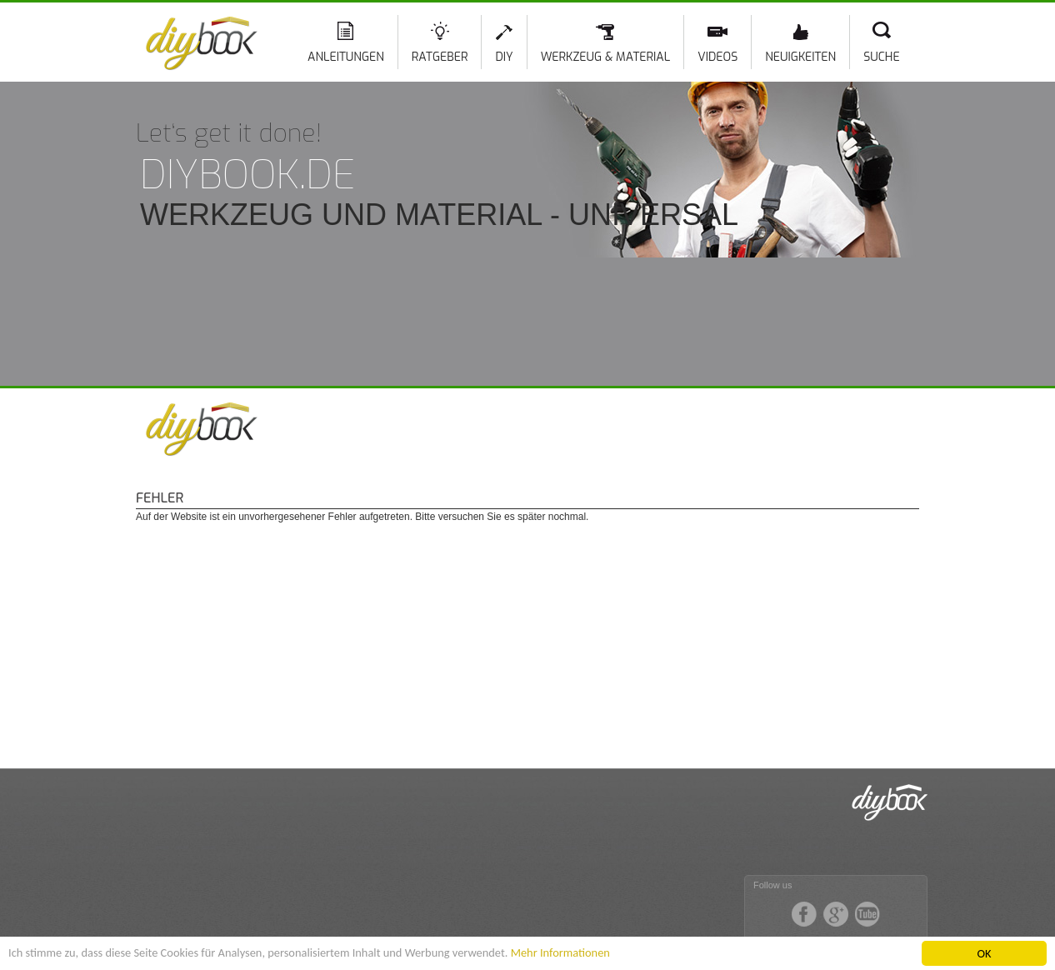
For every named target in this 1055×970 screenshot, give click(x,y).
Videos (718, 57)
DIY (503, 57)
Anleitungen (346, 57)
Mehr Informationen (560, 952)
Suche (881, 57)
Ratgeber (440, 57)
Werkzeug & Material (605, 57)
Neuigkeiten (800, 57)
